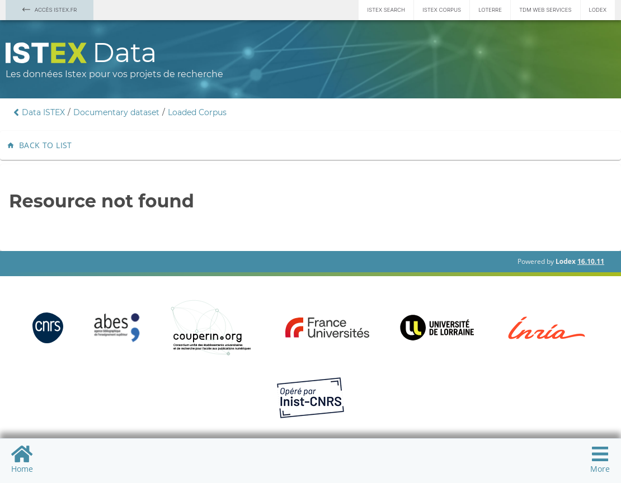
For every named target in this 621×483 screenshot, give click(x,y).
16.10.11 (590, 261)
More (600, 459)
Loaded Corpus (197, 112)
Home (22, 459)
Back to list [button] (40, 145)
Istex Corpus (441, 10)
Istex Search (386, 10)
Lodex (597, 10)
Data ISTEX (43, 112)
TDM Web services (545, 10)
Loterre (490, 10)
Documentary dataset (116, 112)
